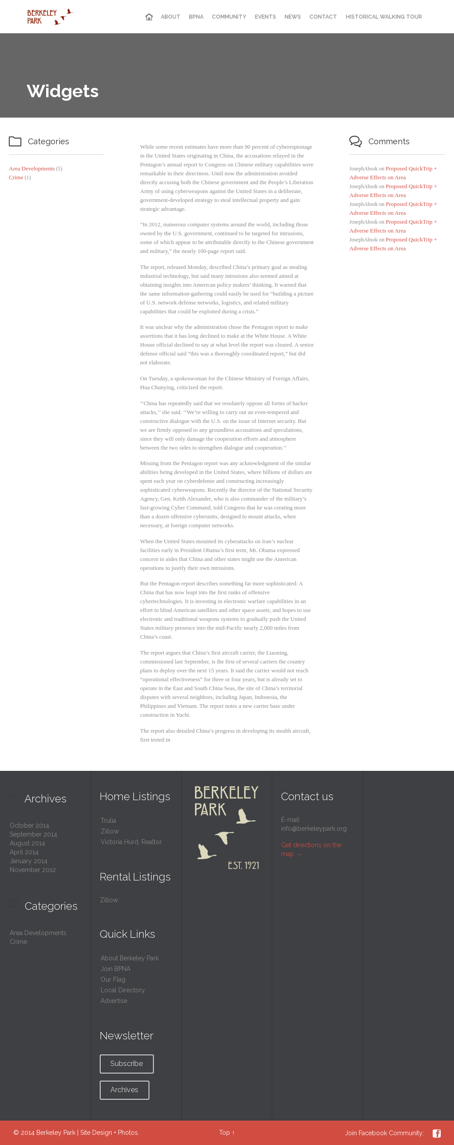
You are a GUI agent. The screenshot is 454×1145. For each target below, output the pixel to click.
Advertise (114, 1000)
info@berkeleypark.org (314, 828)
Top (224, 1132)
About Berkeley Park (130, 958)
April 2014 (24, 852)
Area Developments (32, 168)
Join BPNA (115, 968)
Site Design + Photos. (109, 1132)
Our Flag (113, 979)
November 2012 (33, 869)
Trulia (108, 820)
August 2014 (27, 843)
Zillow (110, 831)
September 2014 (33, 834)
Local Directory (123, 990)
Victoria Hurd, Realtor (131, 841)
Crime (16, 177)
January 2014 (28, 861)
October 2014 (29, 825)
